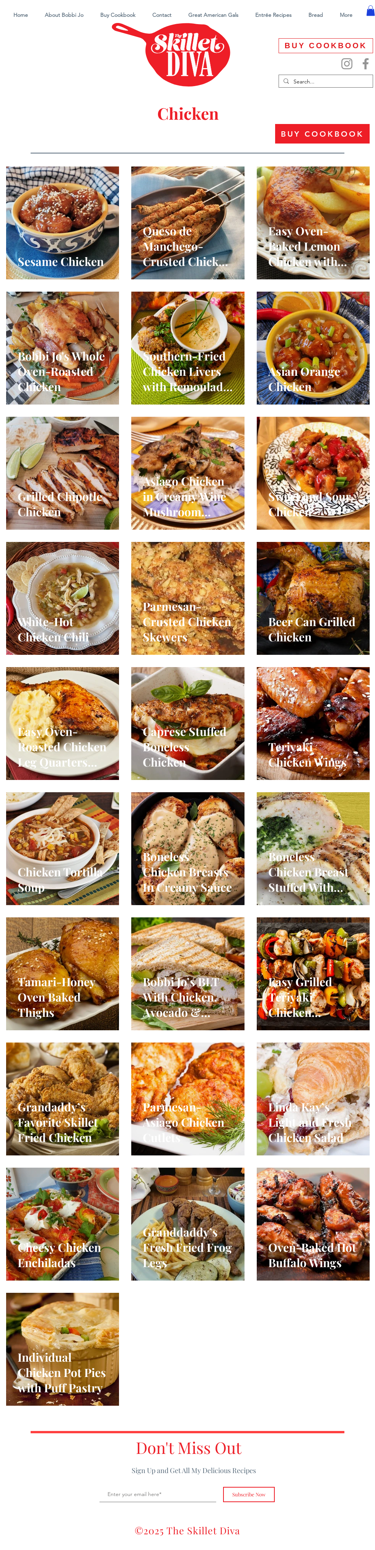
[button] (273, 15)
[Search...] (325, 82)
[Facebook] (365, 63)
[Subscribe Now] (249, 1494)
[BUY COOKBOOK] (326, 45)
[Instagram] (346, 63)
